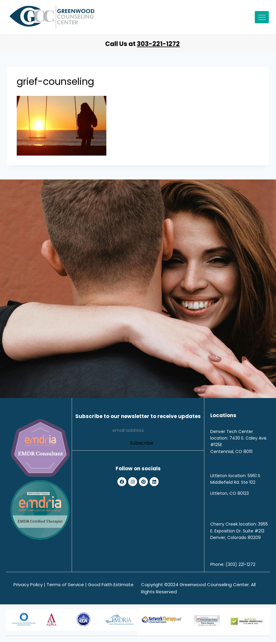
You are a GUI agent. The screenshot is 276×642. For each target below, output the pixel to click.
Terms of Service (65, 584)
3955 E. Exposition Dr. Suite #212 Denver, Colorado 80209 (239, 530)
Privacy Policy (28, 584)
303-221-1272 (158, 43)
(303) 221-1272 (240, 564)
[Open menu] (262, 17)
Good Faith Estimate (111, 584)
